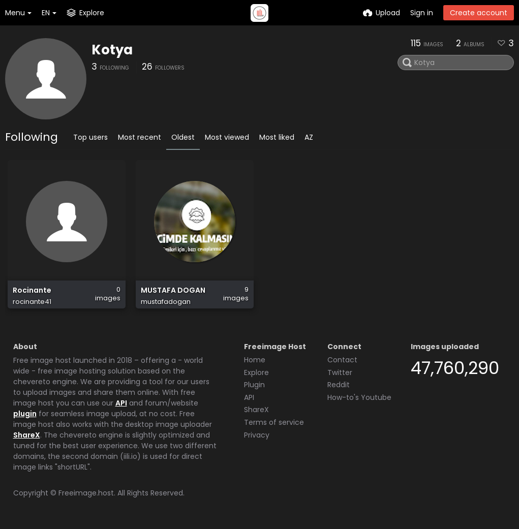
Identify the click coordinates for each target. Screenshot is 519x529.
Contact (342, 360)
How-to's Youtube (359, 397)
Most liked (276, 137)
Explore (256, 372)
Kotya (112, 50)
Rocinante (32, 290)
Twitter (339, 372)
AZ (308, 137)
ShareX (26, 435)
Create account (478, 13)
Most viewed (227, 137)
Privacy (256, 435)
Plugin (254, 385)
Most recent (139, 137)
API (121, 403)
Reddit (338, 385)
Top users (90, 137)
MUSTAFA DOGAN (173, 290)
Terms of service (274, 422)
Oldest (183, 137)
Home (254, 360)
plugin (25, 414)
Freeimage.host (86, 493)
